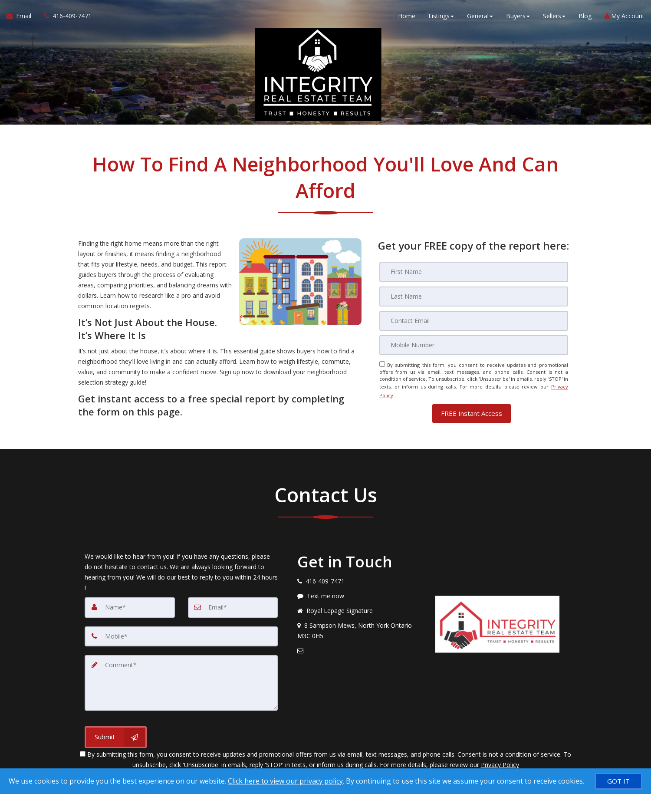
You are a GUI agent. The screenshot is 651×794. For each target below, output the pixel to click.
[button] (471, 409)
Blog (585, 17)
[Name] (130, 603)
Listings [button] (441, 17)
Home (406, 17)
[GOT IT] (618, 781)
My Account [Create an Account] (624, 17)
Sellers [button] (554, 17)
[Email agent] (359, 646)
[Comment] (181, 677)
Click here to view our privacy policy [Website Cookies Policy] (285, 781)
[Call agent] (65, 17)
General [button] (480, 17)
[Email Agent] (22, 17)
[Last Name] (473, 296)
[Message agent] (359, 591)
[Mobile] (473, 345)
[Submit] (116, 731)
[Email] (473, 320)
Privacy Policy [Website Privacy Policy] (500, 759)
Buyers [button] (518, 17)
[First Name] (473, 272)
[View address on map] (359, 626)
